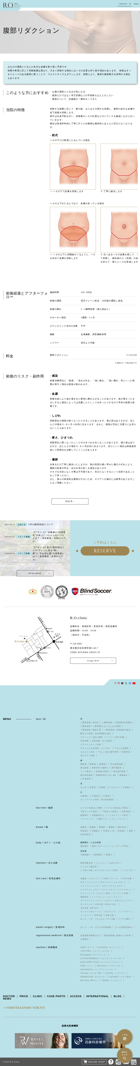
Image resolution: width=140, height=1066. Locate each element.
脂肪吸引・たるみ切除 (90, 843)
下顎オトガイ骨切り (89, 812)
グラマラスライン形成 (90, 745)
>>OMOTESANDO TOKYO (24, 1008)
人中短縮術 (85, 779)
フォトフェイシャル (89, 886)
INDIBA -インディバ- (112, 981)
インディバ (85, 915)
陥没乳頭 (122, 827)
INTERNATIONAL (98, 996)
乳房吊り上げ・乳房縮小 (114, 831)
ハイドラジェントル (101, 897)
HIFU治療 (127, 879)
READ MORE (35, 573)
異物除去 (123, 775)
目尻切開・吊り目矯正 (102, 741)
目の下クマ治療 (87, 756)
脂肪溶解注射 (86, 863)
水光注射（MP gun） (90, 908)
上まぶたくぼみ (87, 752)
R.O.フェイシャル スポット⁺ (114, 882)
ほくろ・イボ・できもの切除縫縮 (95, 927)
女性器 (83, 851)
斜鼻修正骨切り (103, 772)
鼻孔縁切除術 (86, 775)
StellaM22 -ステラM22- (120, 977)
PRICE (24, 996)
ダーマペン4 (86, 901)
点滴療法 (84, 939)
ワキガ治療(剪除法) (123, 927)
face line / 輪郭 (44, 808)
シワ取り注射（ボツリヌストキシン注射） (99, 870)
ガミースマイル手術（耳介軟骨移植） (97, 800)
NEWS (7, 999)
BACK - (70, 501)
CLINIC (37, 996)
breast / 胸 (42, 827)
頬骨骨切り (127, 812)
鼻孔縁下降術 (120, 772)
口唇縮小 (84, 796)
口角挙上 (107, 796)
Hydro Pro (114, 863)
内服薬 (83, 879)
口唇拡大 (96, 796)
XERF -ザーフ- (87, 948)
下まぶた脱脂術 (121, 748)
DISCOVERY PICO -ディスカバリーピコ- (100, 962)
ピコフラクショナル (89, 890)
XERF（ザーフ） (111, 879)
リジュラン (101, 863)
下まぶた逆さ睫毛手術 (108, 752)
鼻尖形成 (84, 768)
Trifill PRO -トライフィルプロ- (95, 951)
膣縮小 (109, 855)
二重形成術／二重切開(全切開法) (117, 723)
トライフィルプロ (103, 901)
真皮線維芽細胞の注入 (90, 936)
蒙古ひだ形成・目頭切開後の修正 (95, 734)
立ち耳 (83, 787)
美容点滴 (110, 915)
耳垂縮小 (127, 787)
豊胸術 (83, 827)
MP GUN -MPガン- (89, 981)
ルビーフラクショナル (112, 886)
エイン (117, 897)
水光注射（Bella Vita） (106, 904)
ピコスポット (126, 890)
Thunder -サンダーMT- (91, 973)
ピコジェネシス (109, 890)
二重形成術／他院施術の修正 (117, 730)
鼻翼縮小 (103, 764)
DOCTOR (9, 996)
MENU (7, 719)
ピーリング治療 (121, 893)
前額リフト (103, 819)
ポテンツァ (95, 879)
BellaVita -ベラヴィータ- (109, 966)
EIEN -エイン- (87, 966)
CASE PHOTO (56, 996)
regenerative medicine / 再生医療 (55, 935)
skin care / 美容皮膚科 (48, 878)
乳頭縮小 (84, 831)
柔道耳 (93, 787)
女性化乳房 (85, 835)
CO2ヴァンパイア (123, 901)
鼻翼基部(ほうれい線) (106, 775)
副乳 (131, 831)
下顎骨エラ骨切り (110, 812)
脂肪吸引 (84, 815)
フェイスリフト (87, 819)
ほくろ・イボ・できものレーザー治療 (97, 919)
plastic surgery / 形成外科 (50, 927)
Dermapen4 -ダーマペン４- (93, 955)
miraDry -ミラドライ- (116, 973)
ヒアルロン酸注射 (88, 867)
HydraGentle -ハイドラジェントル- (97, 970)
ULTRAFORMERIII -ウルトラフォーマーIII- (101, 959)
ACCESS (76, 996)
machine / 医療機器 (46, 947)
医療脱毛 (84, 897)
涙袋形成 (126, 752)
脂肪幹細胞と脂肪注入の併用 (117, 936)
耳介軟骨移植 (117, 764)
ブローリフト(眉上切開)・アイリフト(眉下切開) (102, 737)
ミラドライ (126, 912)
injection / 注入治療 (47, 863)
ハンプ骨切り (86, 772)
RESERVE (105, 551)
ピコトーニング (87, 893)
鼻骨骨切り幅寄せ (100, 768)
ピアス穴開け (125, 919)
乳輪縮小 (96, 831)
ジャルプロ (128, 870)
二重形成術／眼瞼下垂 (90, 730)
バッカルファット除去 (117, 815)
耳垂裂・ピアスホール (109, 787)
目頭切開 (84, 741)
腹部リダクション (100, 846)
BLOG (118, 996)
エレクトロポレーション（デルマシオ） (98, 912)
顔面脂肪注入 (98, 815)
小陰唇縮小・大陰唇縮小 (91, 855)
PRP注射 (98, 915)
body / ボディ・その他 (48, 843)
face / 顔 (41, 719)
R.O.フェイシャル (88, 882)
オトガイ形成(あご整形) (91, 808)
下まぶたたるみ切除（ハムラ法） (95, 748)
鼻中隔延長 (117, 768)
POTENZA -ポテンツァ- (109, 948)
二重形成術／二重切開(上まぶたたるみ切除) (100, 726)
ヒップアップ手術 (120, 846)
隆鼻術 (83, 764)
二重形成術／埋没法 (89, 723)
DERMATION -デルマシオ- (93, 977)
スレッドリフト (119, 819)
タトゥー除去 (104, 893)
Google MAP (93, 661)
